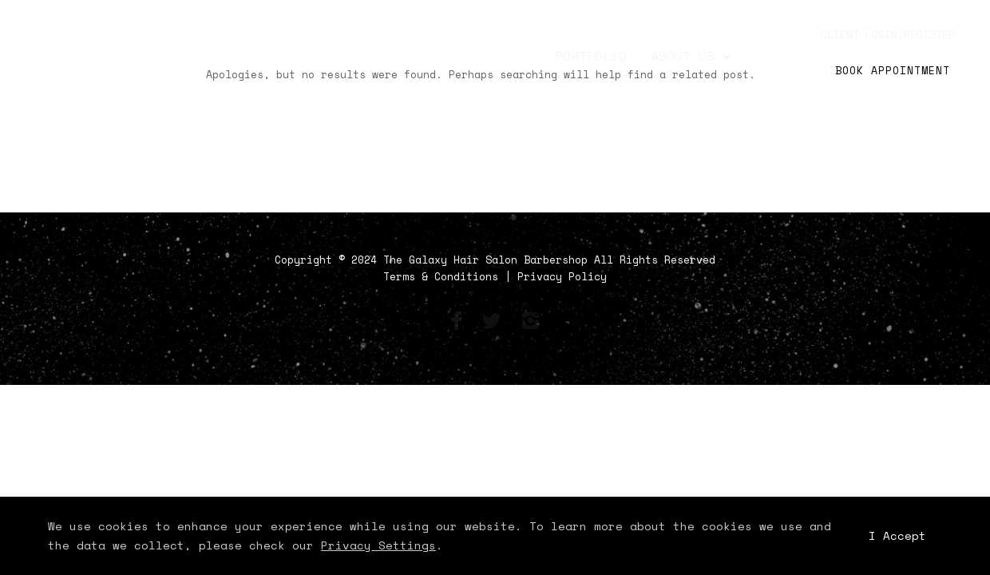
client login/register (888, 34)
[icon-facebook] (460, 321)
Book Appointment (892, 70)
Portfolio (591, 55)
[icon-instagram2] (530, 321)
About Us (683, 55)
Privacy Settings (378, 545)
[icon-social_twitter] (495, 321)
